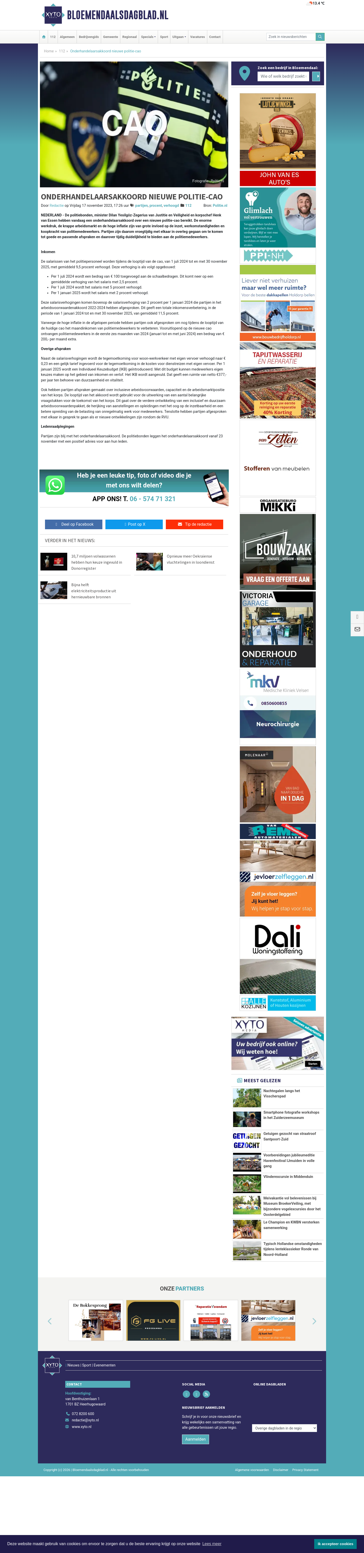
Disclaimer (280, 1529)
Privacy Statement (305, 1529)
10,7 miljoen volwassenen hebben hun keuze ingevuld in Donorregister (96, 562)
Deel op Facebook (74, 524)
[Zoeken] (320, 37)
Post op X (134, 524)
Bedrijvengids (89, 37)
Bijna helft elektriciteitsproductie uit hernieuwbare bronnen (93, 590)
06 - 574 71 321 (153, 499)
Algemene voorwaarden (252, 1529)
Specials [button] (147, 37)
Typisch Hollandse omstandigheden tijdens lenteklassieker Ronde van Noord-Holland (292, 1299)
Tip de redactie (194, 524)
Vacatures (197, 37)
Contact (215, 37)
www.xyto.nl (81, 1486)
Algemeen (67, 37)
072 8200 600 (83, 1473)
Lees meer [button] (211, 1544)
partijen (141, 205)
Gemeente (110, 37)
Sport (164, 37)
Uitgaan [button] (178, 37)
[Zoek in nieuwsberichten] (291, 37)
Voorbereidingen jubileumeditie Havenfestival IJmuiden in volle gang (289, 1160)
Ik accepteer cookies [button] (335, 1544)
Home (49, 51)
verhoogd (171, 205)
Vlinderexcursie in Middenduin (288, 1191)
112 (53, 37)
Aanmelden (195, 1498)
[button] (44, 1391)
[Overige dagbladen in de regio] (284, 1462)
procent (155, 205)
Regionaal (129, 37)
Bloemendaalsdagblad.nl (117, 14)
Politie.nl (220, 205)
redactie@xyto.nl (85, 1480)
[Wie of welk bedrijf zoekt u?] (283, 76)
